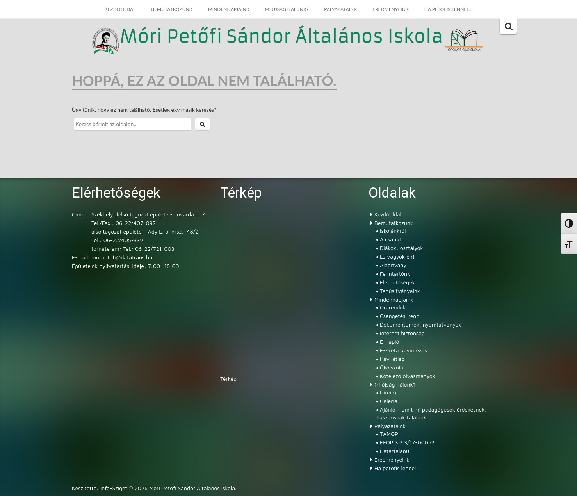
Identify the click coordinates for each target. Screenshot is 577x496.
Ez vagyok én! (397, 256)
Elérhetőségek (397, 282)
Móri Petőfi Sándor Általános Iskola (281, 37)
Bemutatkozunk (171, 9)
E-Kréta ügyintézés (403, 350)
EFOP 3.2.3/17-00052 (407, 442)
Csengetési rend (399, 315)
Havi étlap (392, 358)
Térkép (228, 378)
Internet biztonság (402, 333)
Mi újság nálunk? (287, 9)
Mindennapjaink (228, 9)
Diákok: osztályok (401, 247)
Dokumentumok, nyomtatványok (420, 324)
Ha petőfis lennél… (448, 9)
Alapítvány (393, 265)
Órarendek (393, 307)
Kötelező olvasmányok (407, 376)
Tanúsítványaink (400, 290)
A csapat (390, 239)
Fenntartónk (395, 273)
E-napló (389, 341)
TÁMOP (389, 433)
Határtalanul (395, 451)
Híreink (388, 392)
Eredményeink (390, 9)
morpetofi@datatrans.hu (121, 257)
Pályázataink (340, 9)
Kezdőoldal (120, 9)
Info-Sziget (113, 488)
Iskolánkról (393, 230)
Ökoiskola (391, 367)
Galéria (388, 401)
